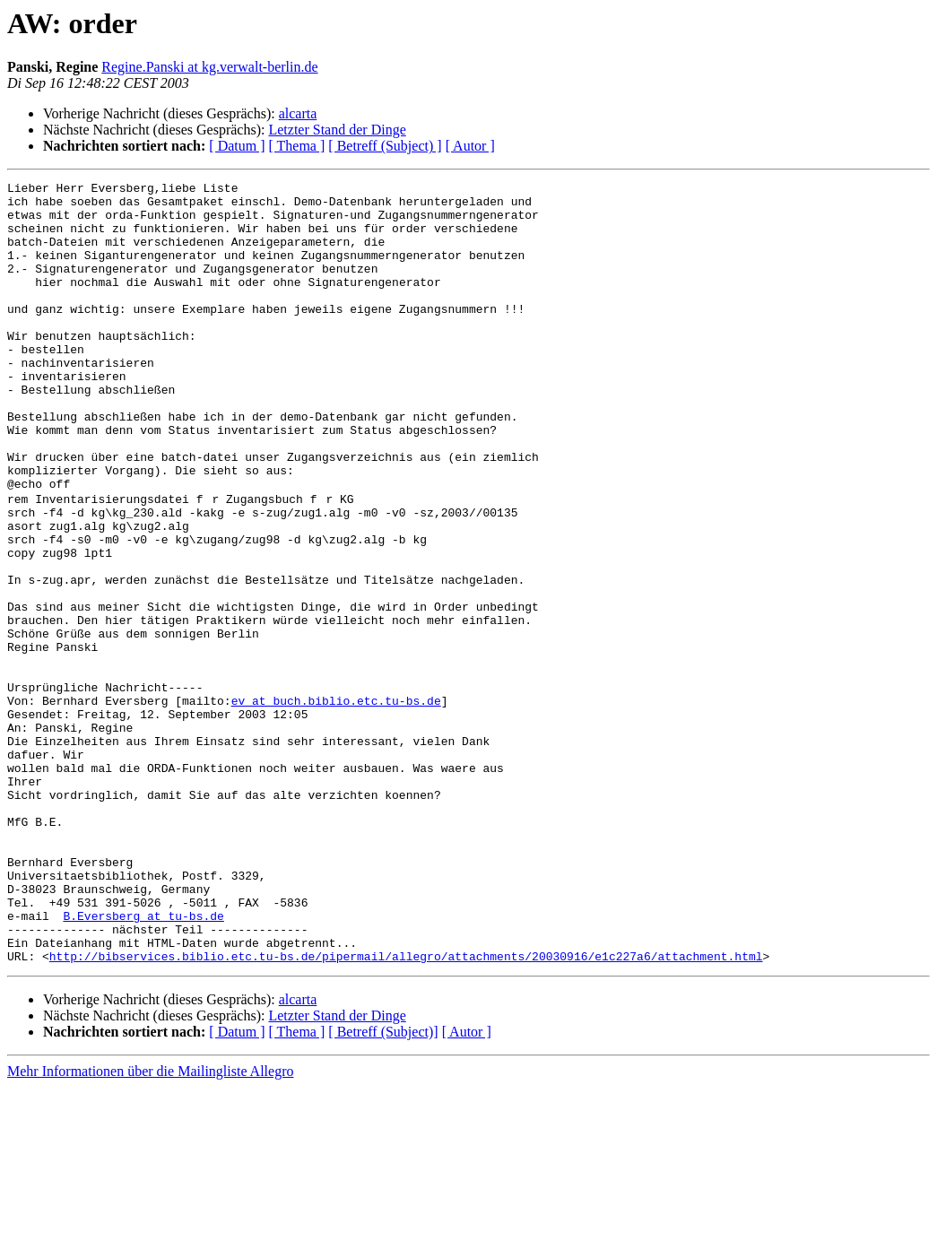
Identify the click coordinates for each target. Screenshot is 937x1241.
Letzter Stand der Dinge (336, 129)
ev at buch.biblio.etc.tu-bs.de (336, 803)
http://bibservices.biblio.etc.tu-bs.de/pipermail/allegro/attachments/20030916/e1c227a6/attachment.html (406, 1110)
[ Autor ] (470, 145)
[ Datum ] (237, 145)
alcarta (298, 113)
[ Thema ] (297, 145)
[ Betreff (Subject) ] (384, 145)
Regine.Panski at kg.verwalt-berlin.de (209, 66)
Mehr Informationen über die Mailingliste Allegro (150, 1225)
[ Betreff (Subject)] (383, 1185)
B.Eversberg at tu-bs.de (143, 1062)
